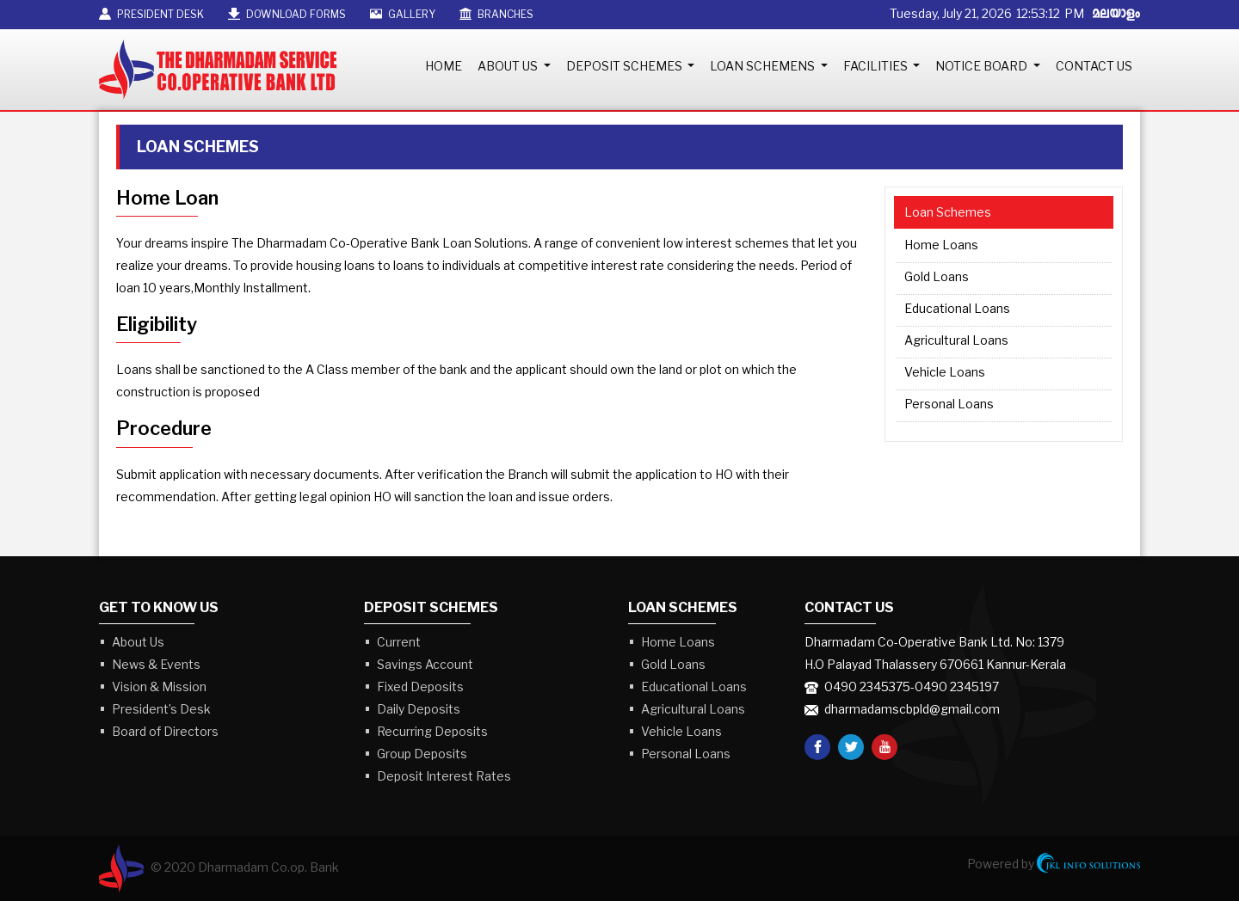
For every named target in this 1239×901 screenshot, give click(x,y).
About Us (138, 641)
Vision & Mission (159, 686)
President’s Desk (161, 709)
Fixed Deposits (420, 686)
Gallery (402, 14)
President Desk (151, 14)
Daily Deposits (418, 709)
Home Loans (941, 244)
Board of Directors (165, 731)
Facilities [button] (876, 65)
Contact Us (1094, 65)
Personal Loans (949, 403)
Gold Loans (936, 276)
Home (443, 65)
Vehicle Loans (944, 372)
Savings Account (425, 664)
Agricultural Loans (956, 340)
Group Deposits (422, 753)
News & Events (156, 664)
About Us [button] (509, 65)
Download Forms (287, 14)
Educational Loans (957, 308)
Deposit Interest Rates (444, 776)
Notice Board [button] (982, 65)
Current (399, 641)
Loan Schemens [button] (763, 65)
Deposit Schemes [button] (625, 65)
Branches (496, 14)
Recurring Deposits (432, 731)
